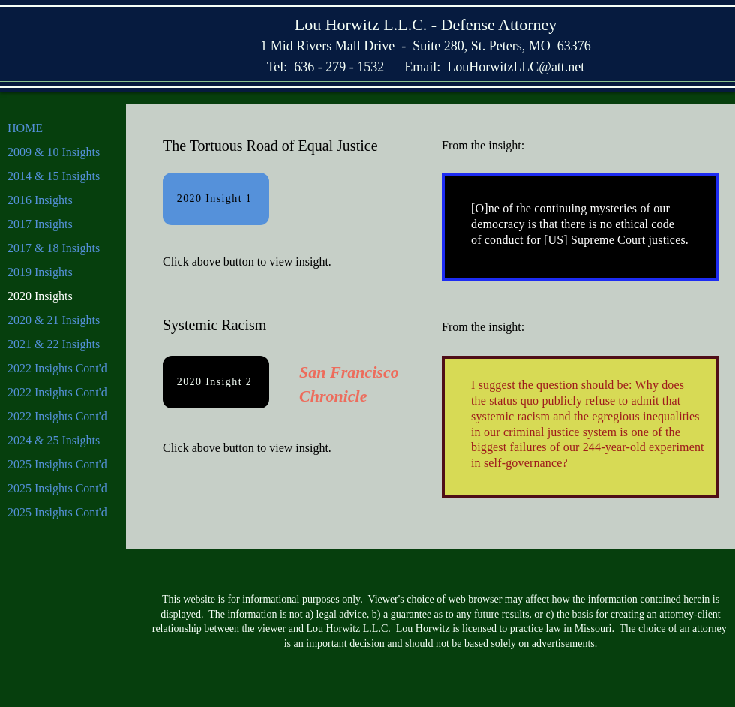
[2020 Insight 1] (216, 199)
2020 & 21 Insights (54, 320)
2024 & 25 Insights (54, 440)
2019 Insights (40, 272)
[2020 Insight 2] (216, 382)
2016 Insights (40, 200)
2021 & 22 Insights (54, 344)
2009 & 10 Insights (54, 152)
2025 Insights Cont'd (57, 464)
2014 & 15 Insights (54, 176)
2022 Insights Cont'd (57, 368)
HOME (25, 128)
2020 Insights (40, 296)
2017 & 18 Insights (54, 248)
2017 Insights (40, 224)
